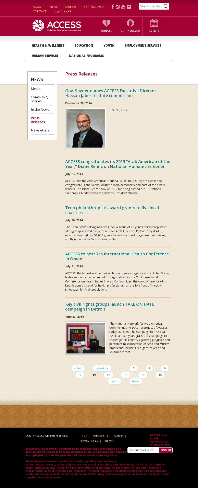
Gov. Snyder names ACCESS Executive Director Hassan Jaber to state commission (110, 93)
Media (35, 88)
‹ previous (102, 368)
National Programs (86, 56)
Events (154, 31)
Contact (40, 11)
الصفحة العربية (62, 11)
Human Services (45, 56)
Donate (106, 31)
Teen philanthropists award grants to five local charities (112, 210)
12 (108, 375)
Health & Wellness (48, 45)
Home (83, 436)
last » (135, 381)
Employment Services (143, 45)
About (38, 7)
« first (78, 368)
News (54, 7)
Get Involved (93, 7)
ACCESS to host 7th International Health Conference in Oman (117, 256)
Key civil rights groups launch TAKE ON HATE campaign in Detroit (109, 306)
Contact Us (100, 436)
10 (80, 375)
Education (84, 45)
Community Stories (39, 99)
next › (114, 381)
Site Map (109, 441)
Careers (70, 7)
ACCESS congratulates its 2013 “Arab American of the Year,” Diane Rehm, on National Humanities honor (117, 164)
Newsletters (40, 130)
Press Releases (38, 120)
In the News (40, 109)
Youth (108, 45)
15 (160, 375)
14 (143, 375)
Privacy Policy (89, 441)
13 (125, 375)
